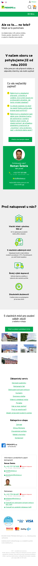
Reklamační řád (19, 387)
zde (23, 185)
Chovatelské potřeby (19, 431)
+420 (20, 173)
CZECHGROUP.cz (7, 543)
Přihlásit (33, 2)
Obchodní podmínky (19, 383)
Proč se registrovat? (19, 410)
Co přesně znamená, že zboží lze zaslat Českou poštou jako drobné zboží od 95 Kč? (21, 108)
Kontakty (19, 393)
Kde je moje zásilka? (19, 406)
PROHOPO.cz (12, 446)
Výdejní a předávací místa (19, 400)
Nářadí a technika (19, 435)
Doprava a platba (19, 396)
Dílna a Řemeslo (19, 428)
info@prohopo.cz (19, 179)
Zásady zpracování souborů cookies (19, 413)
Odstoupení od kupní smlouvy (19, 390)
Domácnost (19, 438)
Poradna (19, 403)
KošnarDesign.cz (16, 541)
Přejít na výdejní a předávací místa (19, 329)
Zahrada (19, 425)
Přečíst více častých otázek (20, 139)
